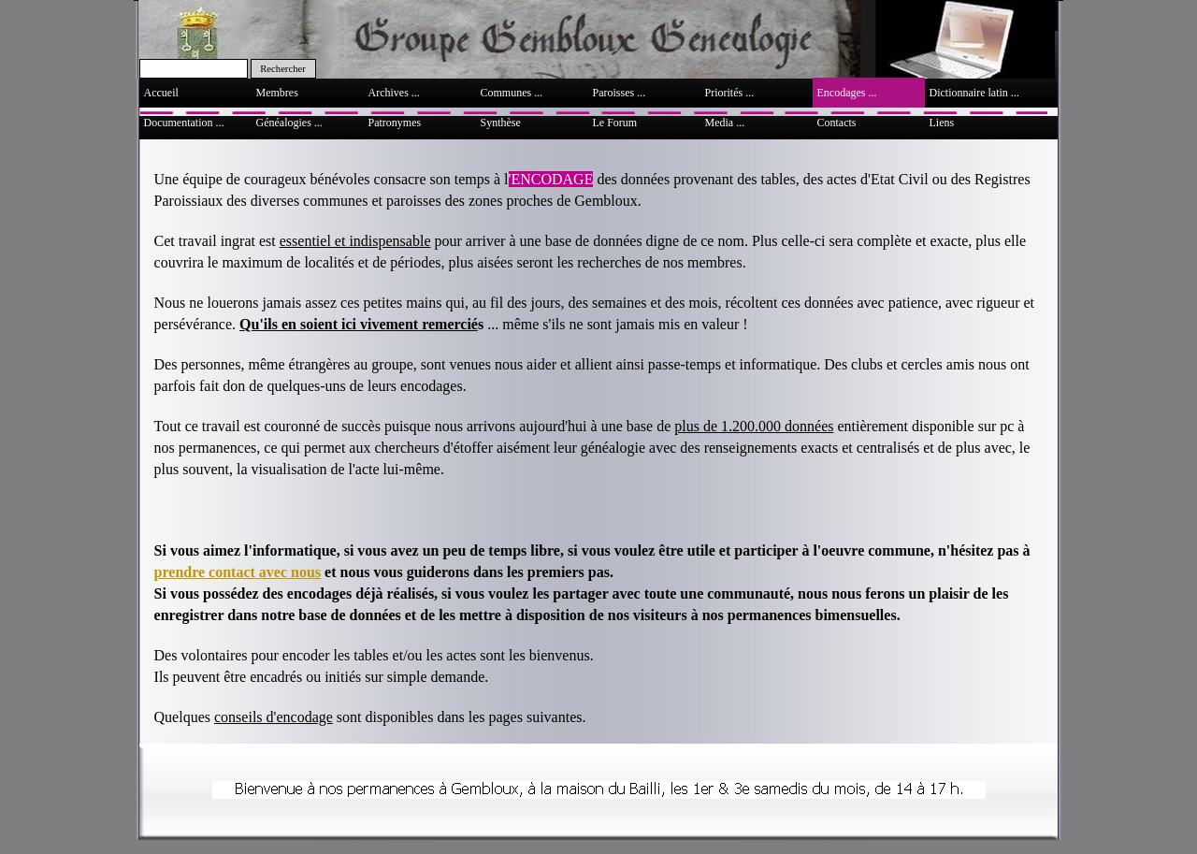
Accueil (161, 92)
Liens (942, 122)
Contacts (837, 122)
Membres (277, 92)
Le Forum (615, 122)
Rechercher (283, 69)
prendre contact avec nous (238, 572)
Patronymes (395, 122)
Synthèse (501, 122)
